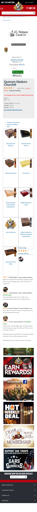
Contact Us (5, 495)
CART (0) (30, 8)
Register (32, 2)
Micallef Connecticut (10, 173)
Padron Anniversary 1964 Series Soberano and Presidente (26, 234)
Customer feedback (12, 124)
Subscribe (5, 500)
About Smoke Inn (7, 485)
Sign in (27, 2)
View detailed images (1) (19, 44)
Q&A (8, 126)
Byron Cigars (26, 173)
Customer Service (8, 490)
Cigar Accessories (11, 232)
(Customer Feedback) (15, 90)
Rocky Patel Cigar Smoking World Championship (10, 204)
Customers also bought (13, 122)
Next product (7, 20)
